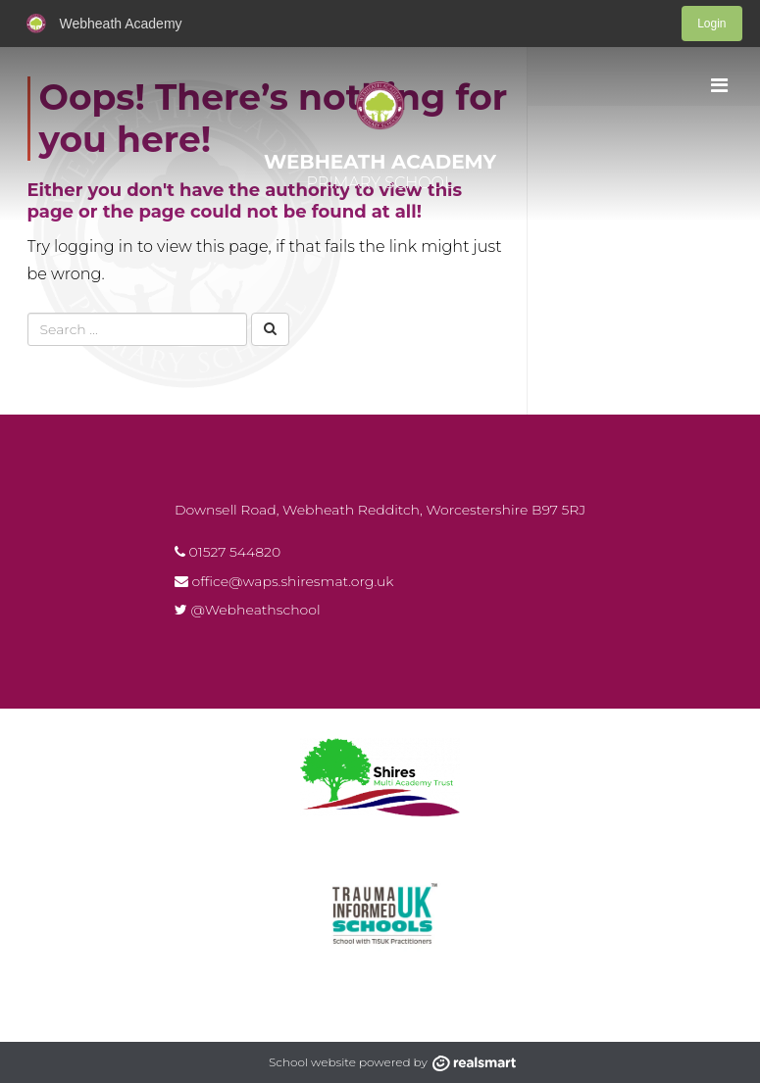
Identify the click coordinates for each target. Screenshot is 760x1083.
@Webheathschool (248, 609)
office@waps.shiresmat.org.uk (284, 581)
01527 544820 (227, 552)
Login (711, 23)
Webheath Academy (380, 161)
